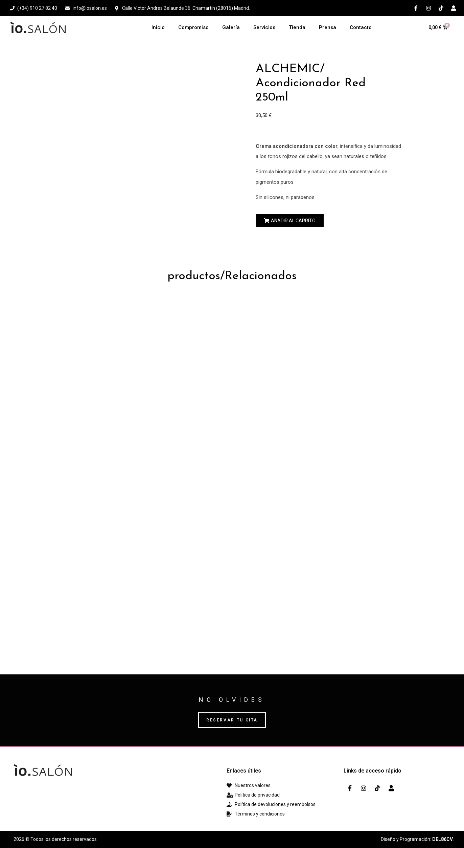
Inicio (158, 27)
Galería (231, 27)
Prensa (327, 27)
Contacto (361, 27)
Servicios (264, 27)
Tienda (297, 27)
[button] (290, 220)
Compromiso (193, 27)
